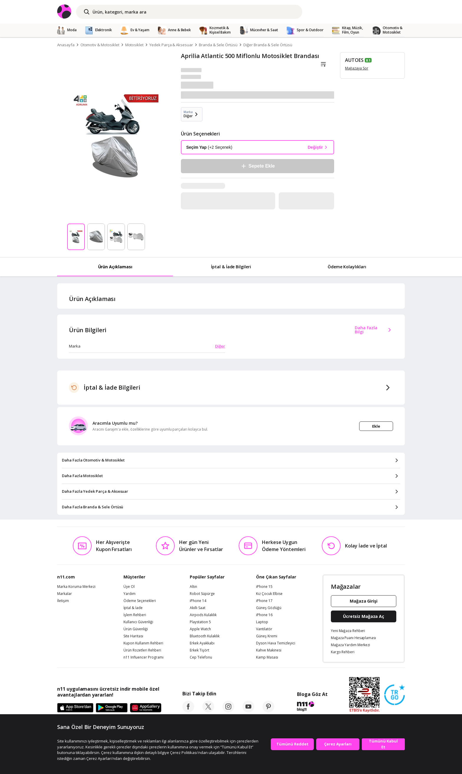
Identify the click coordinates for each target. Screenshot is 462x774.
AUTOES (354, 60)
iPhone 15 (264, 586)
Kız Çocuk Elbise (269, 593)
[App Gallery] (145, 708)
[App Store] (75, 708)
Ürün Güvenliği (135, 629)
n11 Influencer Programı (143, 657)
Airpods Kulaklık (203, 615)
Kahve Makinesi (268, 650)
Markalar (64, 593)
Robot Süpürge (202, 593)
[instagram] (228, 710)
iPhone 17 (264, 600)
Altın (193, 586)
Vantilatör (264, 629)
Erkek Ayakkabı (202, 643)
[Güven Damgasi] (394, 695)
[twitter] (208, 710)
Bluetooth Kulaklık (205, 636)
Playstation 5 (200, 622)
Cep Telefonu (201, 657)
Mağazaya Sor (356, 68)
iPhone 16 (264, 615)
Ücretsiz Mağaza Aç (363, 616)
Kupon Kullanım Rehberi (143, 643)
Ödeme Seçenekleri (139, 600)
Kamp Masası (267, 657)
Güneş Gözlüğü (268, 608)
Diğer (220, 346)
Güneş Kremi (266, 636)
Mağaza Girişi (363, 601)
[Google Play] (112, 708)
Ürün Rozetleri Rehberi (142, 650)
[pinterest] (268, 710)
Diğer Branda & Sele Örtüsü (267, 44)
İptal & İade (133, 608)
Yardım (129, 593)
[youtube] (248, 710)
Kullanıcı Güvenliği (138, 622)
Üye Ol (129, 586)
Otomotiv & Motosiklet (99, 44)
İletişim (63, 600)
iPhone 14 (198, 600)
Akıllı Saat (197, 608)
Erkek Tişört (199, 650)
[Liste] (323, 64)
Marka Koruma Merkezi (76, 586)
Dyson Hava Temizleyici (275, 643)
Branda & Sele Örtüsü (218, 44)
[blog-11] (312, 707)
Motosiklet (134, 44)
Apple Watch (200, 629)
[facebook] (188, 710)
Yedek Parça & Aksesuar (171, 44)
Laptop (262, 622)
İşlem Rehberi (134, 615)
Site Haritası (133, 636)
